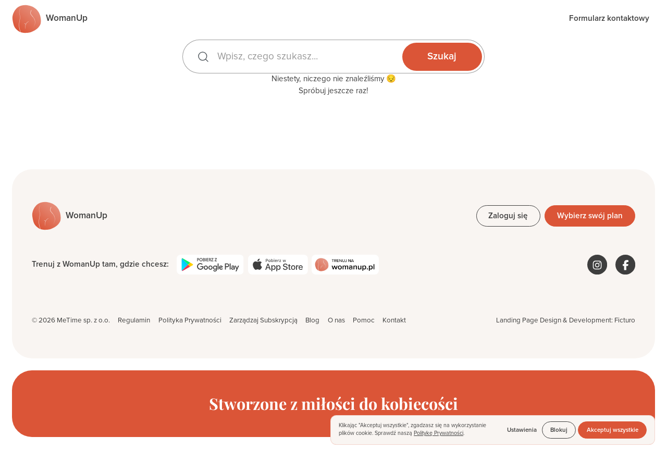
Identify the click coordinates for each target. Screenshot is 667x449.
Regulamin (134, 320)
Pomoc (364, 320)
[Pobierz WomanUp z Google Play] (210, 265)
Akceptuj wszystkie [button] (612, 430)
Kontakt (394, 320)
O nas (336, 320)
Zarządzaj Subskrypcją (263, 320)
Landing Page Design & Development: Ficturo (565, 320)
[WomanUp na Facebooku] (625, 265)
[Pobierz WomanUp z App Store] (278, 265)
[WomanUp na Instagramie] (597, 265)
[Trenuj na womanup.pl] (345, 265)
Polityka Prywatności (189, 320)
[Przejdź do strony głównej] (50, 19)
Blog (312, 320)
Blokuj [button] (558, 430)
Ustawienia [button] (522, 430)
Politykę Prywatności (438, 433)
